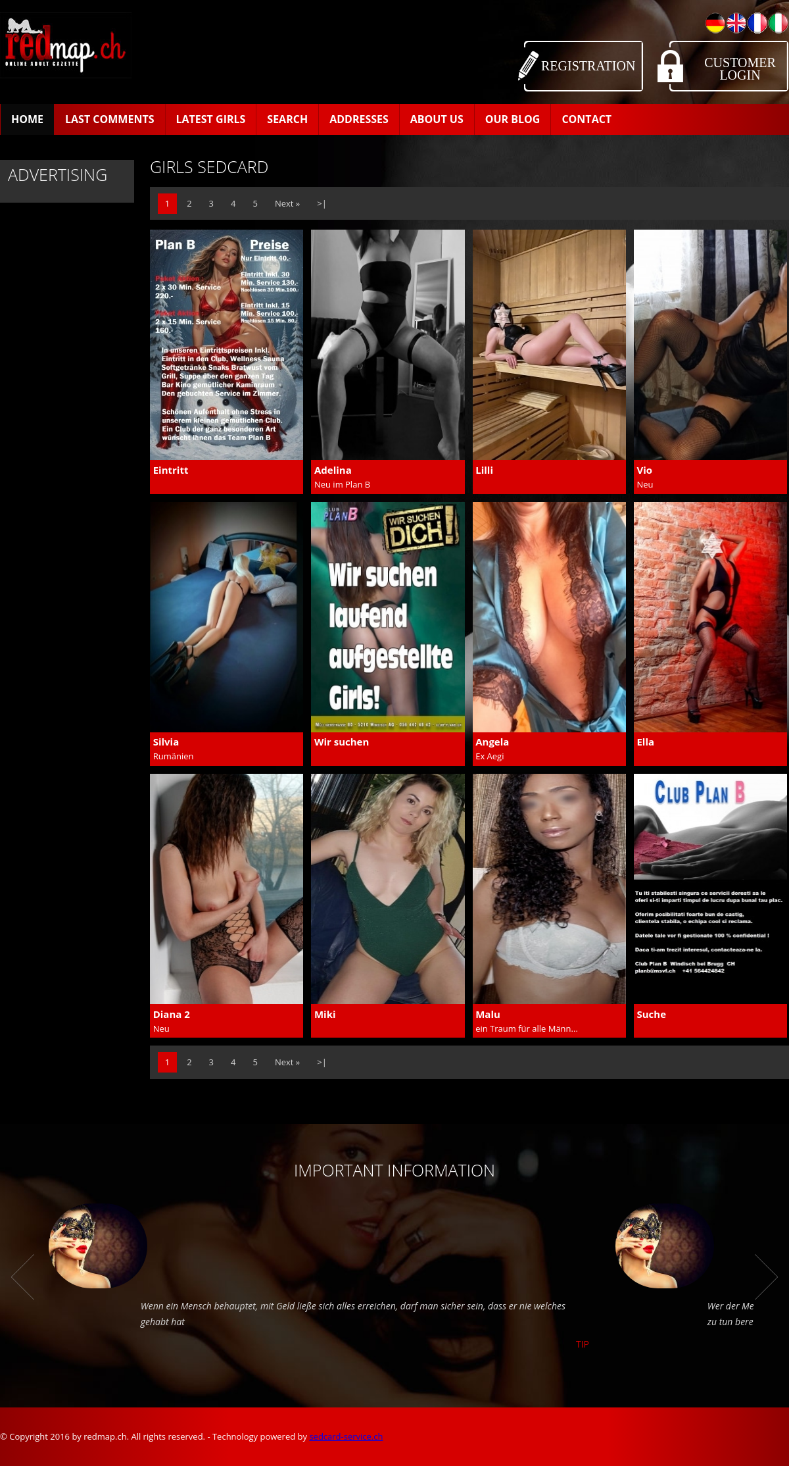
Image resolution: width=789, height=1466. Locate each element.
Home (27, 119)
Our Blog (512, 119)
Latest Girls (211, 119)
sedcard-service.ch (346, 1436)
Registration (588, 66)
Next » (287, 203)
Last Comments (109, 119)
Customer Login (740, 68)
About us (437, 119)
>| (322, 203)
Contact (586, 119)
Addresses (359, 119)
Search (287, 119)
